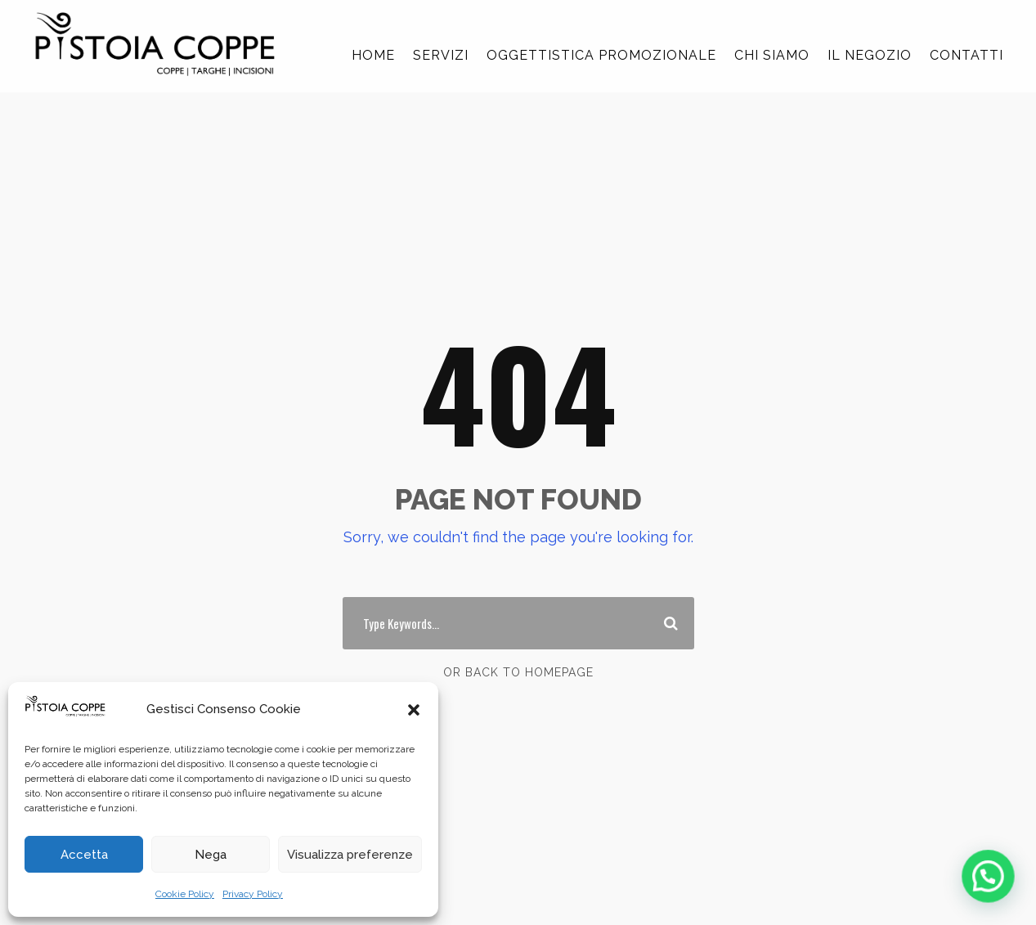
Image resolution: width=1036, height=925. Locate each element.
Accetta (84, 854)
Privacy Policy (252, 894)
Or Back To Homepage (518, 672)
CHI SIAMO (772, 55)
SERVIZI (441, 55)
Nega (210, 854)
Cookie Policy (184, 894)
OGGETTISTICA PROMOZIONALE (601, 55)
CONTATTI (966, 55)
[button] (414, 710)
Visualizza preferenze (350, 854)
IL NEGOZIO (869, 55)
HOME (373, 55)
